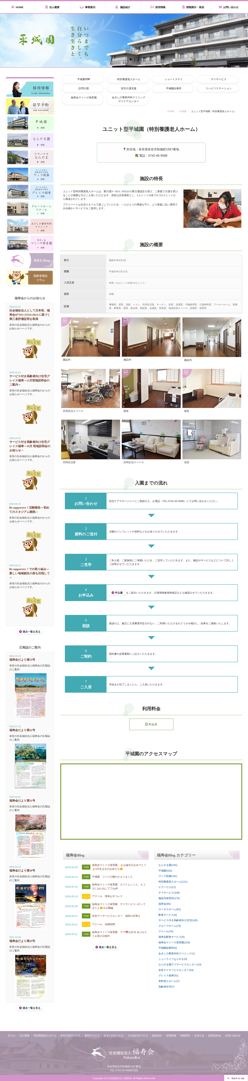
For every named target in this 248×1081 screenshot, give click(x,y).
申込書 (119, 592)
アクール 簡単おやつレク (107, 896)
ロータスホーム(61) (169, 909)
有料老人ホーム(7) (168, 980)
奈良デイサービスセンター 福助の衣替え (116, 915)
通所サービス (92, 1035)
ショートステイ (170, 79)
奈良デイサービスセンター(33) (176, 969)
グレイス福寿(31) (168, 975)
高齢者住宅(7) (166, 986)
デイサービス (213, 79)
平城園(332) (165, 870)
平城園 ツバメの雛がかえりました (112, 876)
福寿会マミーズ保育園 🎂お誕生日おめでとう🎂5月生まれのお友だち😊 (119, 867)
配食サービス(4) (167, 914)
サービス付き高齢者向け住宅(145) (178, 920)
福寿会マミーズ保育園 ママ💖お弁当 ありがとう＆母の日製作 (119, 934)
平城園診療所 (169, 88)
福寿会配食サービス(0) (171, 936)
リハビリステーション (213, 88)
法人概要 (52, 7)
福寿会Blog (213, 1035)
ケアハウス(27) (167, 887)
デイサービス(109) (169, 892)
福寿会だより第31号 (22, 800)
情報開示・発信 (193, 7)
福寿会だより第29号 (22, 940)
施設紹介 (122, 7)
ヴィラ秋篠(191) (167, 876)
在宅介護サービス (71, 1035)
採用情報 (157, 7)
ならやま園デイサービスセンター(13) (179, 964)
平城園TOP (83, 79)
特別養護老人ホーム (126, 79)
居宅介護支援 (126, 88)
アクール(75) (165, 931)
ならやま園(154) (167, 865)
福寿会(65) (164, 903)
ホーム (13, 1035)
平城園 (183, 111)
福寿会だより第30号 (22, 870)
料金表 (151, 724)
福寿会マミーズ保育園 (83, 97)
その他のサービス (138, 1035)
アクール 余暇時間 (103, 924)
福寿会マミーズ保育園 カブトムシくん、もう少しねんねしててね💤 (119, 886)
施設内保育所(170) (169, 898)
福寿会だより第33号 (22, 659)
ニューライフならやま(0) (172, 958)
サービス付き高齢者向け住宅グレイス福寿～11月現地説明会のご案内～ (29, 380)
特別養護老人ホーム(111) (172, 881)
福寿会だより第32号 (22, 729)
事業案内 (87, 7)
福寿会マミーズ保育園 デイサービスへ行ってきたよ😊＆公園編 (119, 906)
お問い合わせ (228, 7)
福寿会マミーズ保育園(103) (174, 942)
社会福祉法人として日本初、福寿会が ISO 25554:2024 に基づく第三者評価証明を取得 (29, 315)
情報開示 (184, 1035)
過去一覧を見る (108, 947)
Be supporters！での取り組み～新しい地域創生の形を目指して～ (29, 573)
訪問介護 (83, 88)
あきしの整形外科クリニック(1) (176, 953)
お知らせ (198, 1035)
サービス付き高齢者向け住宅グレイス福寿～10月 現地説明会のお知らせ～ (29, 446)
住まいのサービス (114, 1035)
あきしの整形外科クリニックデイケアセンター (126, 99)
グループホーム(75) (169, 925)
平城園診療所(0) (167, 947)
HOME (17, 7)
